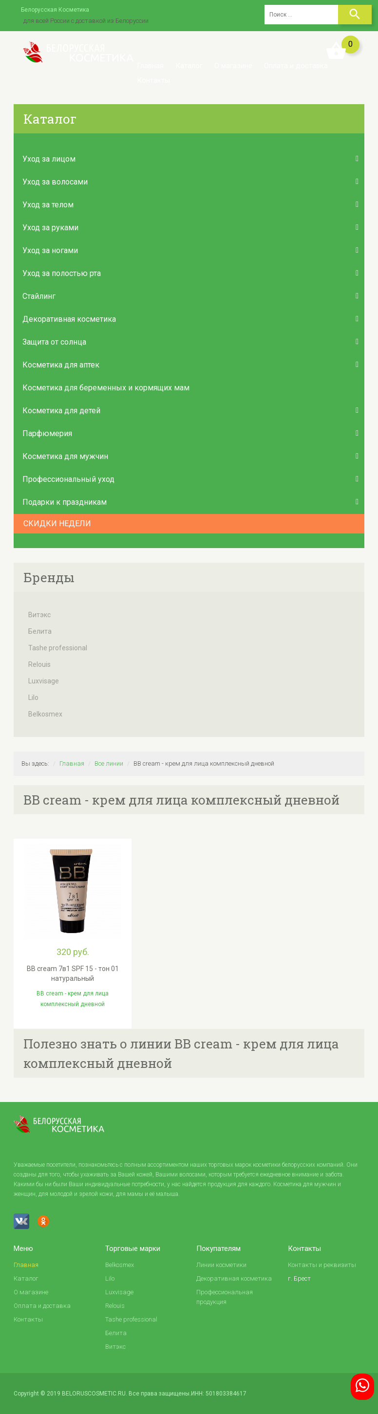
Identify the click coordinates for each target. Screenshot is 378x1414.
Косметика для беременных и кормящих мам (105, 387)
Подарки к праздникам (64, 502)
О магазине (233, 65)
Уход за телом (48, 204)
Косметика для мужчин (65, 456)
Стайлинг (39, 296)
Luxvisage (43, 681)
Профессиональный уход (68, 479)
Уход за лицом (49, 159)
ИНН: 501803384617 (218, 1393)
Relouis (39, 664)
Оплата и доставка (296, 65)
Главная (150, 65)
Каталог (189, 65)
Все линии (108, 763)
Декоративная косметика (69, 319)
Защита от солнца (54, 342)
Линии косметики (221, 1264)
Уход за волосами (55, 181)
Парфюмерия (47, 433)
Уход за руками (50, 227)
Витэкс (39, 615)
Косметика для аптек (60, 364)
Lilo (33, 697)
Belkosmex (45, 714)
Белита (40, 631)
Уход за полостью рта (61, 273)
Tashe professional (57, 648)
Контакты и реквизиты (322, 1264)
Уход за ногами (50, 250)
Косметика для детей (61, 410)
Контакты (153, 80)
